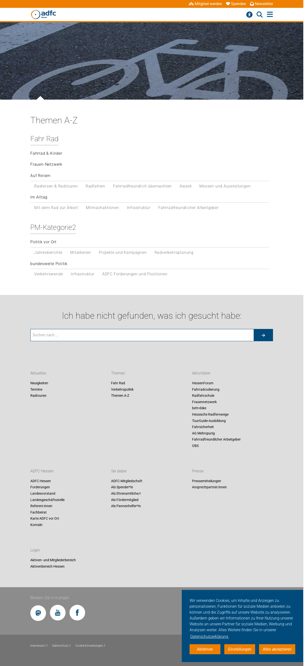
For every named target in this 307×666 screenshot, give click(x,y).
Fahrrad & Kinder (46, 153)
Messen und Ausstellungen (224, 186)
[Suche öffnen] (260, 14)
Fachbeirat (38, 512)
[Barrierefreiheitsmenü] (249, 14)
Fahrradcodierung (205, 389)
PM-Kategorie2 (53, 227)
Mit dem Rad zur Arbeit (56, 207)
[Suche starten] (263, 335)
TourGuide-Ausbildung (209, 421)
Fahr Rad (44, 139)
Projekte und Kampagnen (123, 252)
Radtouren (38, 396)
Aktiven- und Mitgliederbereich (53, 560)
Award (186, 186)
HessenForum (202, 383)
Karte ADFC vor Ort (44, 519)
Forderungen (40, 487)
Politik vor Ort (43, 242)
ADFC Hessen (42, 471)
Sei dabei (119, 471)
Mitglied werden (205, 3)
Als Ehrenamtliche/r (126, 493)
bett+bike (199, 408)
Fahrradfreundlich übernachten (142, 186)
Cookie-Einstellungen (90, 645)
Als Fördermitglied (124, 500)
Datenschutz (61, 645)
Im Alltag (38, 197)
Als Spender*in (122, 487)
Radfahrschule (203, 396)
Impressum (39, 645)
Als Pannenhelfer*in (126, 506)
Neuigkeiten (39, 383)
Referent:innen (41, 506)
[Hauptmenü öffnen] (270, 14)
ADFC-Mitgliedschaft (126, 481)
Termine (36, 389)
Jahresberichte (48, 252)
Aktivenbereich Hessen (47, 566)
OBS (195, 446)
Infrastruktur (138, 207)
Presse (198, 471)
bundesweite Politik (49, 263)
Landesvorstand (42, 493)
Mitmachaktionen (102, 207)
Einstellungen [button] (239, 649)
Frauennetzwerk (204, 402)
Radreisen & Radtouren (56, 186)
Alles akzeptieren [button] (277, 649)
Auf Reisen (40, 175)
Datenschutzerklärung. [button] (209, 636)
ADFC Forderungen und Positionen (135, 274)
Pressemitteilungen (206, 481)
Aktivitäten (201, 373)
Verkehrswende (48, 274)
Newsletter (261, 3)
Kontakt (36, 525)
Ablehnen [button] (205, 649)
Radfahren (95, 186)
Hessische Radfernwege (210, 414)
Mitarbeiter (80, 252)
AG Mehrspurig (203, 433)
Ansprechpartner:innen (209, 487)
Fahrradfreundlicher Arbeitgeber (188, 207)
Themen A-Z (120, 396)
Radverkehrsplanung (174, 252)
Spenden (236, 3)
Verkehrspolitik (122, 389)
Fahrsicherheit (203, 427)
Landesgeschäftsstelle (47, 500)
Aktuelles (38, 373)
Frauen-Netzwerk (46, 164)
